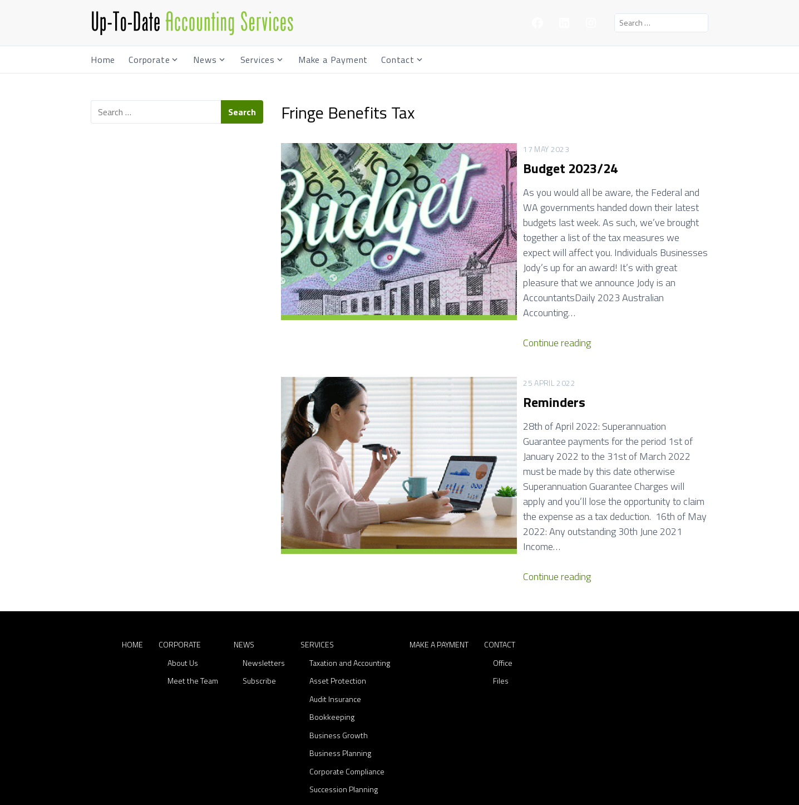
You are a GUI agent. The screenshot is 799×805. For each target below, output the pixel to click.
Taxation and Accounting (349, 572)
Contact (398, 59)
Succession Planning (343, 699)
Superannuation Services (351, 717)
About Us (182, 572)
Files (501, 590)
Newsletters (264, 572)
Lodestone (513, 792)
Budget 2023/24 (493, 168)
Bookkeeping (331, 626)
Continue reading (480, 297)
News (204, 59)
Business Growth (338, 645)
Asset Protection (337, 590)
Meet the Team (192, 590)
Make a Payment (333, 59)
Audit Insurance (335, 609)
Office (502, 572)
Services (257, 59)
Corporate (149, 59)
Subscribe (259, 590)
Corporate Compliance (346, 681)
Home (103, 59)
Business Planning (340, 663)
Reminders (477, 357)
